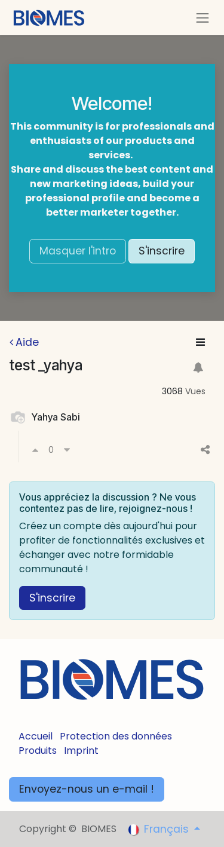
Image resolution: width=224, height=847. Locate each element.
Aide (24, 342)
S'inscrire (162, 251)
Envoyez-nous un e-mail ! (86, 789)
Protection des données (116, 736)
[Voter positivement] (35, 449)
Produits (38, 750)
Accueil (36, 736)
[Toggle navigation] (202, 17)
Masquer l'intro (77, 251)
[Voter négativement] (67, 449)
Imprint (81, 750)
